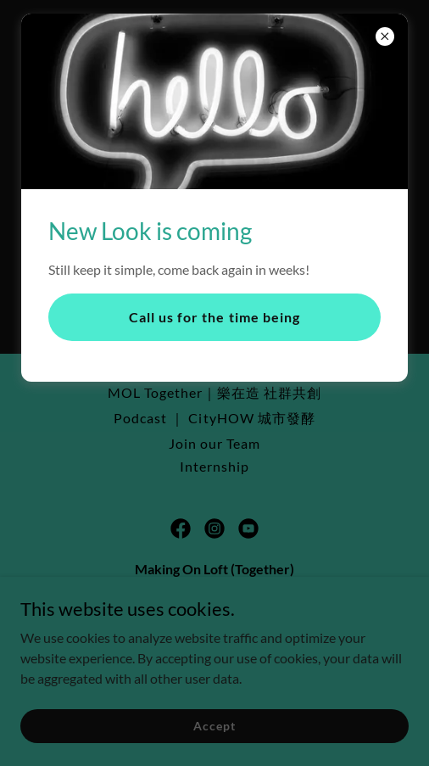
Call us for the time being (214, 317)
